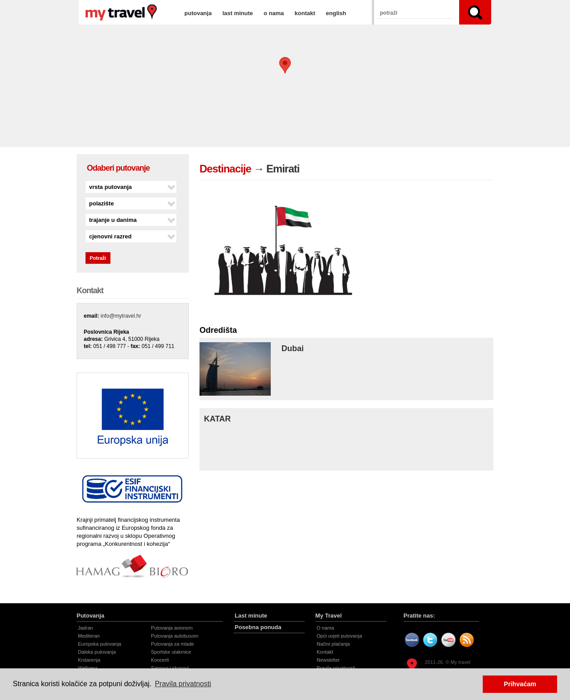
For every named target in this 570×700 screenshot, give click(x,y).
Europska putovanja (99, 644)
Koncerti (160, 660)
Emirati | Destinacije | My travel (121, 12)
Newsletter (328, 660)
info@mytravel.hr (121, 316)
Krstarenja (89, 660)
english (336, 13)
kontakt (305, 13)
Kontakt (325, 652)
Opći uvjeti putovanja (339, 636)
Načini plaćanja (333, 644)
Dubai (292, 348)
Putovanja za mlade (172, 644)
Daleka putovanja (97, 652)
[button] (285, 65)
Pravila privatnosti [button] (183, 684)
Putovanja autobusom (174, 636)
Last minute (251, 615)
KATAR (217, 418)
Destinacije (225, 169)
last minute (237, 13)
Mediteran (89, 636)
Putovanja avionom (172, 627)
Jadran (85, 627)
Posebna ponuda (258, 627)
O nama (325, 627)
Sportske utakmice (171, 652)
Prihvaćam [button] (520, 684)
